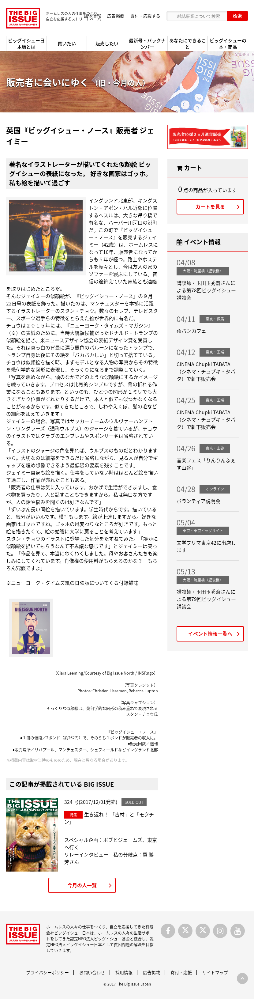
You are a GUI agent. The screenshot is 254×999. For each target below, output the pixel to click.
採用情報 (124, 972)
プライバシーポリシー (47, 972)
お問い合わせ (92, 972)
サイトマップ (215, 972)
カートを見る (210, 206)
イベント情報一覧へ (210, 633)
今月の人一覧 (82, 885)
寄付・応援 (181, 972)
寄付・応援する (145, 16)
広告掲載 (115, 16)
